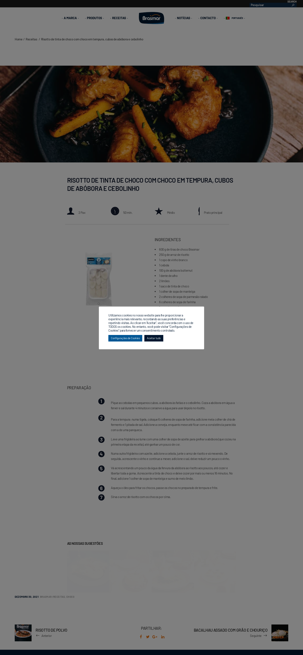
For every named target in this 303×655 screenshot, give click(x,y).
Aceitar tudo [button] (154, 338)
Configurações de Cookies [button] (125, 338)
